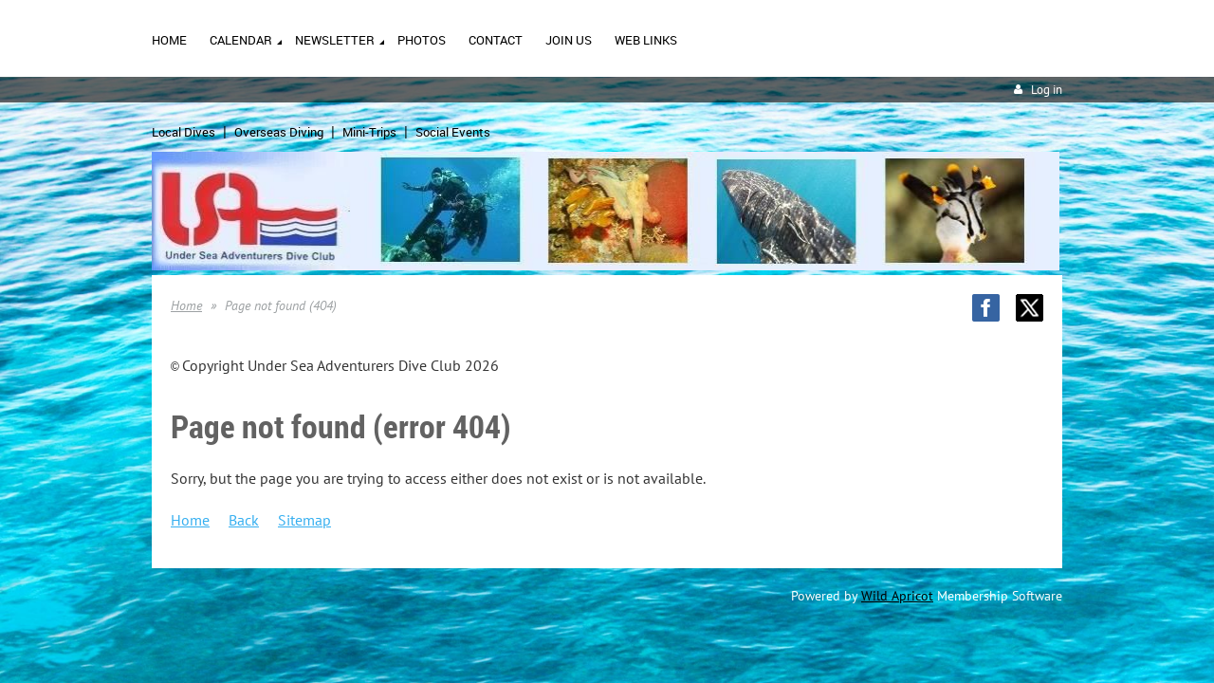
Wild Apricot (897, 595)
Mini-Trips (369, 131)
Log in (1046, 90)
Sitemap (304, 519)
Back (244, 519)
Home (186, 305)
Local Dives (183, 131)
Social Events (452, 131)
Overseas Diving (278, 131)
